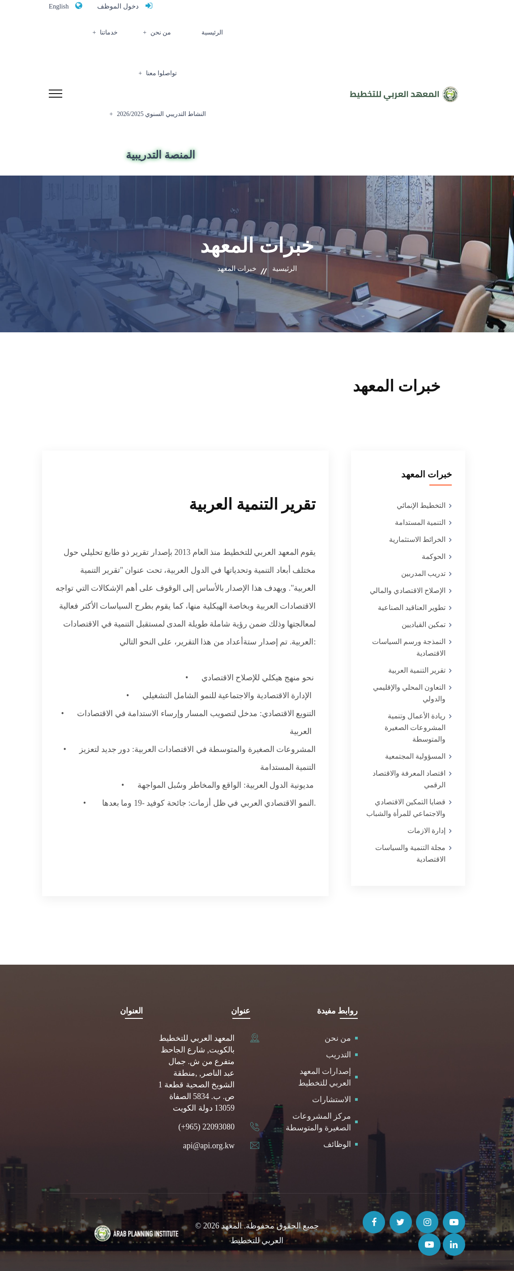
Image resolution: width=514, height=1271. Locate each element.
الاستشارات (331, 1096)
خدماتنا (150, 38)
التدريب (338, 1052)
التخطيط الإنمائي (421, 503)
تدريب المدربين (423, 571)
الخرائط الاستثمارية (417, 537)
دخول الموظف (126, 5)
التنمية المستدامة (420, 520)
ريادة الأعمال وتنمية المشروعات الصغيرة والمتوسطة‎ (415, 724)
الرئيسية (225, 38)
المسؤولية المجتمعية (415, 753)
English (61, 5)
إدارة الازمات (426, 828)
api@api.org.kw (209, 1142)
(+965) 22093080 (206, 1124)
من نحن (189, 38)
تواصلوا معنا (106, 38)
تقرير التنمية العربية (416, 667)
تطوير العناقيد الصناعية (411, 605)
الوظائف (337, 1141)
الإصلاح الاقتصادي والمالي (407, 588)
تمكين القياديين (423, 622)
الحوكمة (433, 554)
